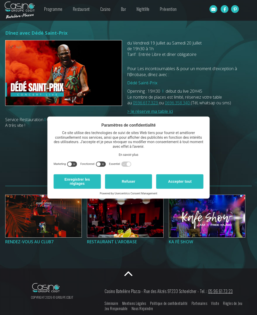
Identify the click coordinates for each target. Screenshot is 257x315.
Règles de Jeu (232, 303)
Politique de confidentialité (169, 303)
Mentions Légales (134, 303)
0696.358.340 (178, 103)
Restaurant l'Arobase (112, 242)
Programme (53, 9)
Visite (215, 303)
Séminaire (111, 303)
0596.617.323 (146, 103)
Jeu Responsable (116, 308)
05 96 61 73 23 (220, 291)
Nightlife (143, 9)
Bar (123, 9)
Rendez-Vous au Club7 (29, 242)
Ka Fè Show (181, 242)
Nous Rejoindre (142, 308)
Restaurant (81, 9)
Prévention (168, 9)
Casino (105, 9)
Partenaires (199, 303)
